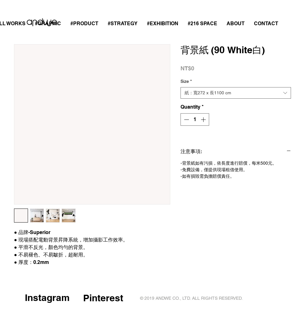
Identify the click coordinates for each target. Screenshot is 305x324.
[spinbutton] (194, 119)
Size (186, 81)
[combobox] (236, 93)
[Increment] (203, 119)
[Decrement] (185, 119)
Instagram (47, 297)
